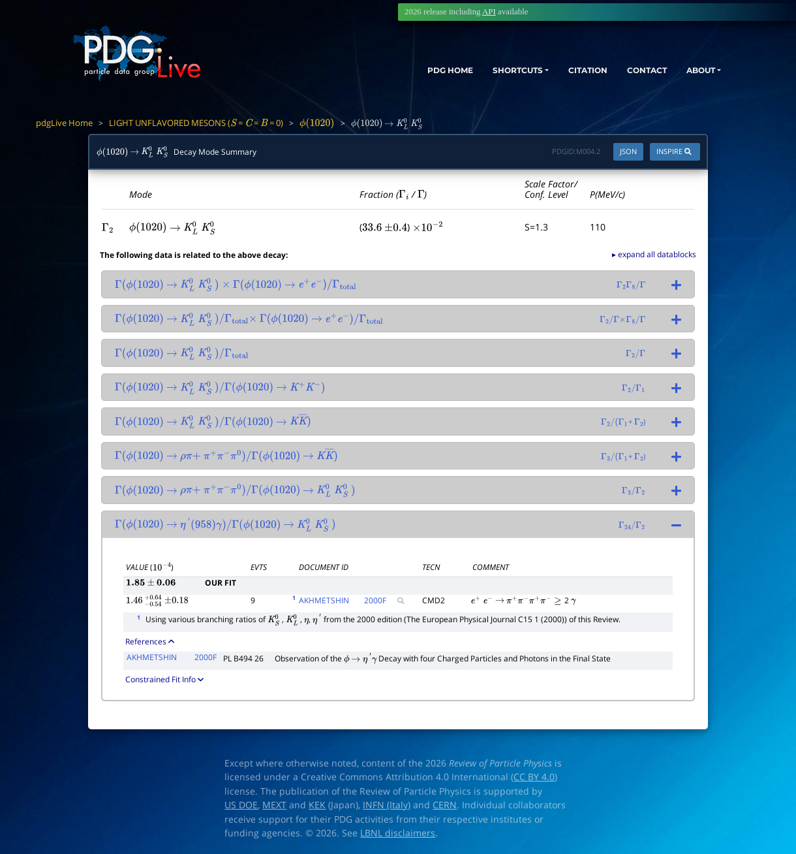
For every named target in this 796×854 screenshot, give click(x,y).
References (149, 641)
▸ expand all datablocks (654, 254)
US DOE (241, 805)
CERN (445, 805)
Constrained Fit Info (164, 679)
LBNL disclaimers (397, 833)
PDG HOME (402, 70)
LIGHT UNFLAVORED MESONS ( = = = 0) (196, 123)
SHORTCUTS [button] (481, 70)
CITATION (565, 70)
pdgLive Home (64, 123)
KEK (317, 805)
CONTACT (632, 70)
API (489, 11)
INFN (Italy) (386, 805)
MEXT (274, 805)
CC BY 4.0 (534, 777)
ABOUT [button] (695, 70)
